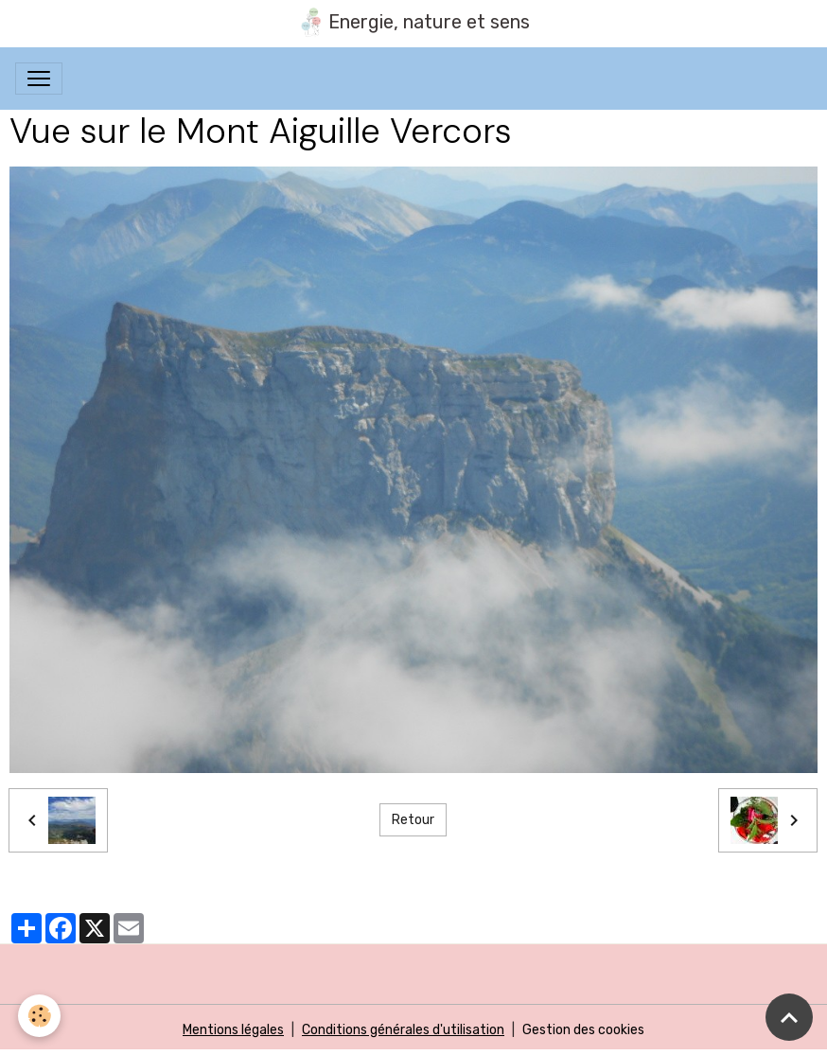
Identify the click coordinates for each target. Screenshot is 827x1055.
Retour (413, 820)
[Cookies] (40, 1015)
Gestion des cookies (583, 1030)
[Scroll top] (789, 1017)
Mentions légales (233, 1030)
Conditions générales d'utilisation (403, 1030)
